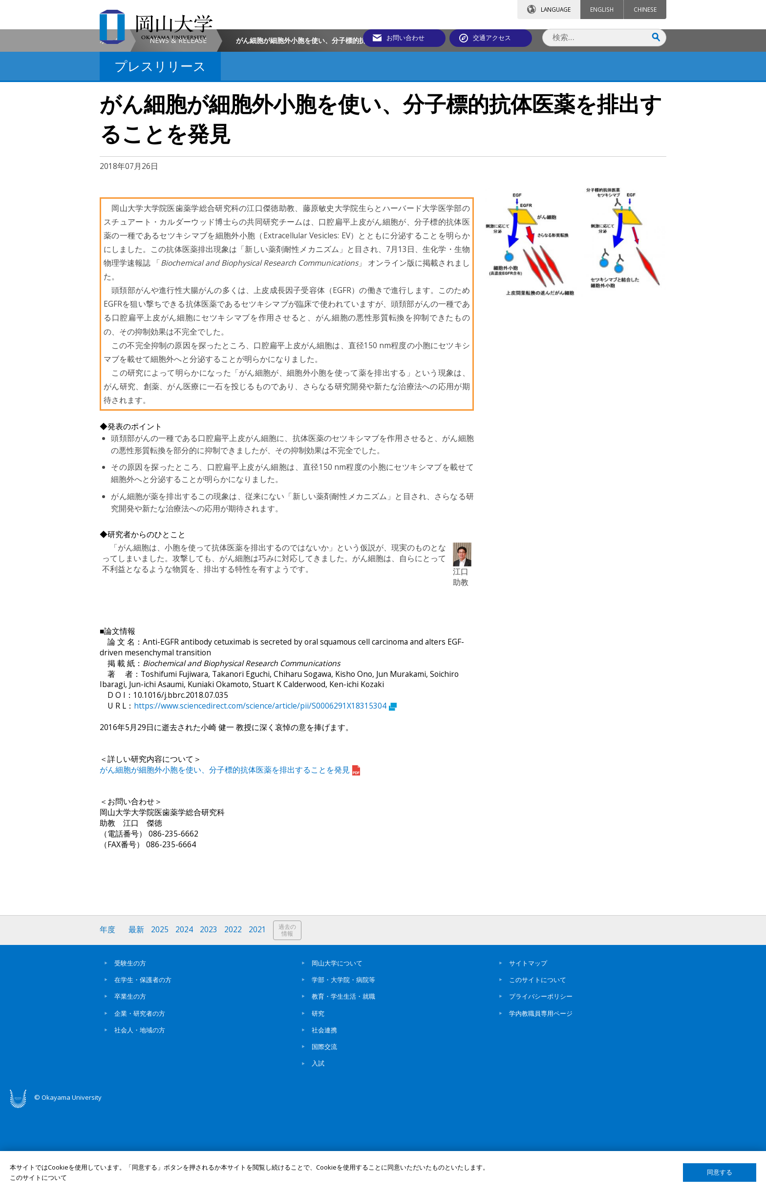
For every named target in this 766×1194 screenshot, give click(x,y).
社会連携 (324, 1113)
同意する (719, 1172)
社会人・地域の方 (139, 1113)
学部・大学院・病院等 (343, 1063)
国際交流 (324, 1130)
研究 (318, 1096)
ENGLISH (602, 9)
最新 (136, 1013)
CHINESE (645, 9)
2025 (160, 1013)
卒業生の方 (130, 1079)
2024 (184, 1013)
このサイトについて (537, 1063)
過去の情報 (287, 1013)
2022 (233, 1013)
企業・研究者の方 (139, 1096)
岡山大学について (337, 1046)
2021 (257, 1013)
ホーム (110, 123)
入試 (318, 1146)
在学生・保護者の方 (142, 1063)
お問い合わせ (409, 37)
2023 (208, 1013)
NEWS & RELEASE (178, 123)
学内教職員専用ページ (541, 1096)
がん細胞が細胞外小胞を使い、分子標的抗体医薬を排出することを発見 (230, 853)
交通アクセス (496, 37)
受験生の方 (130, 1046)
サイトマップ (528, 1046)
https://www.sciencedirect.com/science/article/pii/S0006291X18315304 (265, 789)
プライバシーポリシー (541, 1079)
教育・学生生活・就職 (343, 1079)
